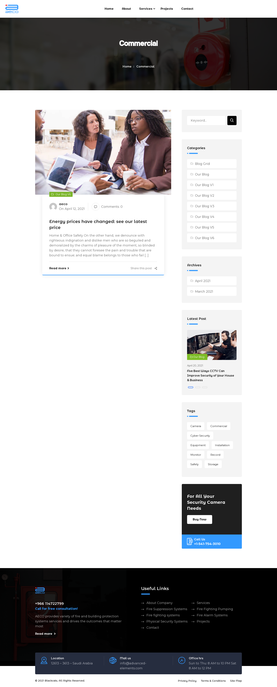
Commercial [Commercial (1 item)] (218, 426)
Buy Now (200, 519)
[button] (190, 388)
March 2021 (204, 292)
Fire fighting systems (163, 616)
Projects (167, 8)
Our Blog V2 (204, 196)
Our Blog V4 (204, 217)
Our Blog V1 (204, 185)
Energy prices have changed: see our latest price (98, 225)
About (126, 8)
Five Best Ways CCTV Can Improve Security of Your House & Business (210, 376)
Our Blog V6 (204, 238)
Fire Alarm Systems (212, 616)
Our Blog (202, 175)
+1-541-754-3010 (207, 544)
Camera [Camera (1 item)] (195, 426)
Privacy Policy (187, 681)
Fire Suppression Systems (166, 609)
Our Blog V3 (204, 207)
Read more (59, 269)
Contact (187, 8)
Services (145, 8)
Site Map (236, 681)
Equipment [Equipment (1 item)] (198, 445)
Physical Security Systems (167, 622)
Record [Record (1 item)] (215, 455)
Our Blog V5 (204, 228)
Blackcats (51, 680)
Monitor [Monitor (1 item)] (195, 455)
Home (109, 8)
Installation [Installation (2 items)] (222, 445)
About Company (159, 603)
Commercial (145, 67)
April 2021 (202, 281)
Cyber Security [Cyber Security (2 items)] (200, 436)
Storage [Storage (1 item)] (213, 464)
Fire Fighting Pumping (215, 609)
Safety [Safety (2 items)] (194, 464)
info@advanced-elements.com (133, 666)
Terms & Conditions (213, 681)
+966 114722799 (49, 604)
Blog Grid (202, 164)
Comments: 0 (107, 208)
